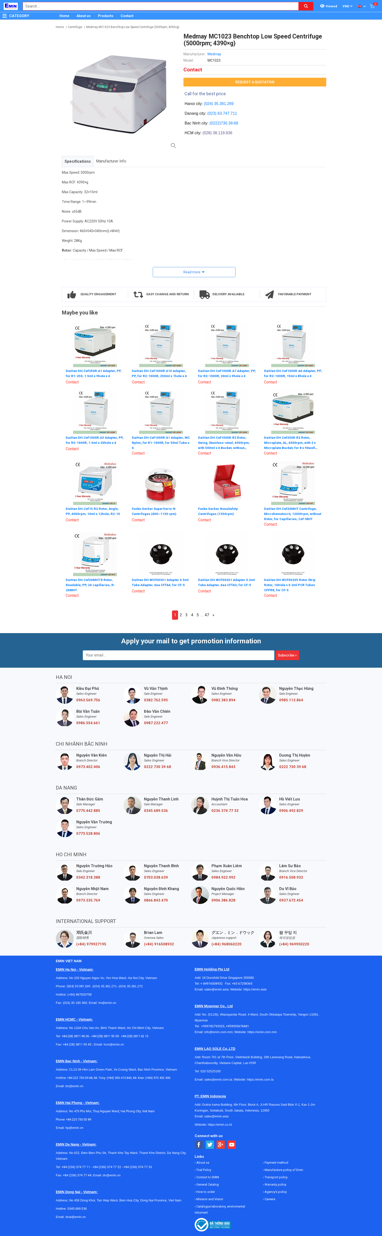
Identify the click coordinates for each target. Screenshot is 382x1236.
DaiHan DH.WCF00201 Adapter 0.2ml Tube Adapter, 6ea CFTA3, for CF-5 (226, 584)
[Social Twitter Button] (210, 1144)
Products (105, 16)
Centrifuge (75, 27)
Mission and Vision (209, 1198)
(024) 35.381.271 (105, 986)
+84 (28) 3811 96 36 (75, 1035)
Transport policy (275, 1177)
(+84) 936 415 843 (119, 1077)
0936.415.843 (223, 766)
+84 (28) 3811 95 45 (77, 1044)
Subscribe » (287, 655)
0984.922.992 (223, 877)
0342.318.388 (88, 877)
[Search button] (306, 6)
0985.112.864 (291, 699)
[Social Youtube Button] (232, 1144)
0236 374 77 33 (225, 810)
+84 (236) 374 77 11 (76, 1166)
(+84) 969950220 (294, 943)
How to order (205, 1191)
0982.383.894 (223, 699)
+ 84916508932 (213, 983)
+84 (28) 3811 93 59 (105, 1035)
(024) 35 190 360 (75, 1002)
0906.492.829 (291, 810)
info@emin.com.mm (218, 1031)
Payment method (276, 1162)
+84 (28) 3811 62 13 (134, 1035)
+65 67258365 (242, 983)
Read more (192, 272)
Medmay (214, 54)
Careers (269, 1198)
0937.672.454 (291, 900)
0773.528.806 (88, 833)
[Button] (4, 15)
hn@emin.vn (107, 1002)
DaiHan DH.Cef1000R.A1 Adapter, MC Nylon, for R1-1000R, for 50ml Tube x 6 (159, 442)
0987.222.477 (156, 722)
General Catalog (207, 1184)
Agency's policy (275, 1191)
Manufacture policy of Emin (283, 1169)
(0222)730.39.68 (224, 123)
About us (83, 16)
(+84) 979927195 (91, 943)
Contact (127, 16)
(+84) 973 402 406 (157, 1077)
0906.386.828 (223, 900)
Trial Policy (203, 1169)
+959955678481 (237, 1025)
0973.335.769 (88, 900)
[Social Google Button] (221, 1144)
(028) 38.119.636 (217, 133)
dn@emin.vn (112, 1175)
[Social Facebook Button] (199, 1144)
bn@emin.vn (74, 1085)
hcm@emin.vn (114, 1044)
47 (207, 614)
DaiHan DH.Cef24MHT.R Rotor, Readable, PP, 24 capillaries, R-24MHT (90, 584)
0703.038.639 (156, 877)
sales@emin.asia (216, 989)
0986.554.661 (88, 722)
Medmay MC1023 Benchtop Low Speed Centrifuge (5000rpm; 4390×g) (132, 27)
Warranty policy (275, 1184)
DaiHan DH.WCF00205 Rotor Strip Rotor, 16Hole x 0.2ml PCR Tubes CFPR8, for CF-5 (291, 584)
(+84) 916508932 (159, 943)
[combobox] (158, 6)
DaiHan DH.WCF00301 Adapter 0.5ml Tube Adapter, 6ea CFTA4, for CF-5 (160, 584)
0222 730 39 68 (157, 766)
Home (64, 16)
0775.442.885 (88, 810)
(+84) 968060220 (226, 943)
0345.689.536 (156, 810)
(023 (211, 113)
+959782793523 (212, 1025)
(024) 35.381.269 (219, 104)
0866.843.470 (156, 900)
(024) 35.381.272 (130, 986)
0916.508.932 (291, 877)
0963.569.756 (88, 699)
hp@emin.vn (74, 1127)
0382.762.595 (156, 699)
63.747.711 (227, 113)
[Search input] (158, 6)
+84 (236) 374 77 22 (107, 1166)
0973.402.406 (88, 766)
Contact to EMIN (207, 1177)
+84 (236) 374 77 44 (77, 1175)
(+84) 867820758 (79, 994)
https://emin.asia (255, 989)
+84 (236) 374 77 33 (138, 1166)
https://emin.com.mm (262, 1031)
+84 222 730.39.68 (79, 1077)
